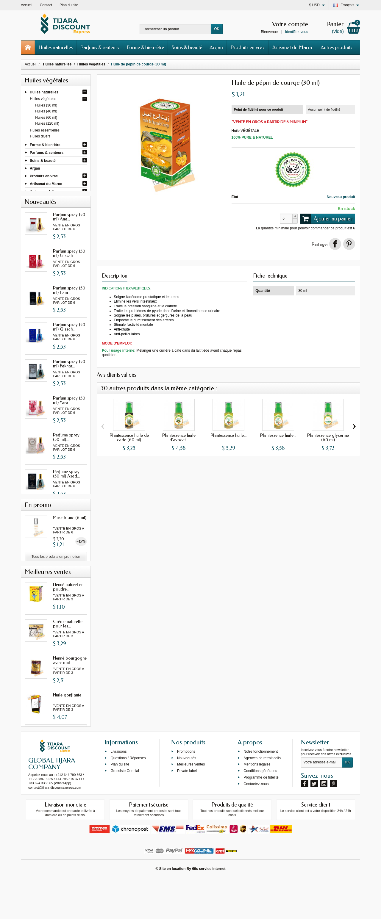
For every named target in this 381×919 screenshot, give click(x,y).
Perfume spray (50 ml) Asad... (66, 481)
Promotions (186, 792)
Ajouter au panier (326, 219)
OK (216, 29)
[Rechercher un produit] (175, 29)
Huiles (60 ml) (46, 117)
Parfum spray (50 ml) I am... (69, 297)
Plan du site (119, 805)
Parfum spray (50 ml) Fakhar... (69, 371)
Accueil (30, 64)
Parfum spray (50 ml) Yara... (69, 408)
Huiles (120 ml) (47, 124)
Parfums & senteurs (99, 47)
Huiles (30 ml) (46, 106)
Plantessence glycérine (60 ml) (328, 437)
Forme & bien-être (145, 47)
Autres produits (336, 47)
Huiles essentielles (45, 130)
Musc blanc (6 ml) (69, 544)
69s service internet (208, 909)
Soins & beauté (186, 47)
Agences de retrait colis (262, 798)
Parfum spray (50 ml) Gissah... (69, 261)
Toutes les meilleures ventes (55, 760)
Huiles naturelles (55, 47)
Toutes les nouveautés (56, 513)
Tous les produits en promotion (56, 584)
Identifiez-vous (296, 32)
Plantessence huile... (228, 435)
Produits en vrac (247, 47)
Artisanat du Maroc (292, 47)
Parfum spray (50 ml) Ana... (69, 224)
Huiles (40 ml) (46, 111)
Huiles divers (40, 136)
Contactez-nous (255, 824)
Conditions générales (260, 811)
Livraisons (118, 792)
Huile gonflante (67, 725)
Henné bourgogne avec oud (70, 691)
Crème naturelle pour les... (67, 654)
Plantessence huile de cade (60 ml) (129, 437)
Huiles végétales (43, 99)
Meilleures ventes (191, 805)
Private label (187, 811)
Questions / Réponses (128, 798)
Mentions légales (256, 805)
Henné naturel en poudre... (68, 617)
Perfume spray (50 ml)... (66, 444)
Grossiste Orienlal (124, 811)
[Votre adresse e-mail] (321, 803)
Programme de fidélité (260, 818)
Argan (216, 47)
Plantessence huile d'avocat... (179, 437)
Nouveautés (186, 798)
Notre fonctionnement (260, 792)
